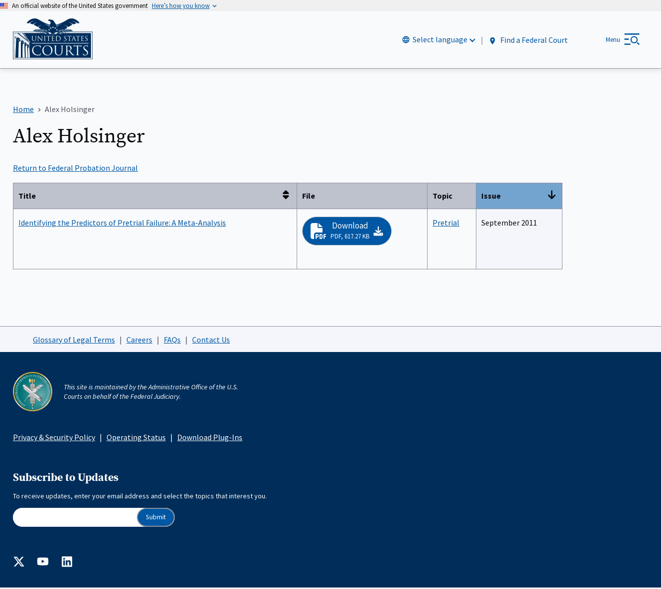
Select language (440, 40)
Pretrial (446, 224)
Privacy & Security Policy (54, 439)
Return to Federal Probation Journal (75, 169)
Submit (156, 518)
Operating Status (136, 439)
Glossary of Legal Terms (74, 341)
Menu (613, 40)
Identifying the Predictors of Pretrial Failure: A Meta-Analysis (122, 224)
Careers (139, 341)
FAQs (172, 341)
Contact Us (211, 341)
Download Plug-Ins (209, 439)
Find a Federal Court (528, 40)
